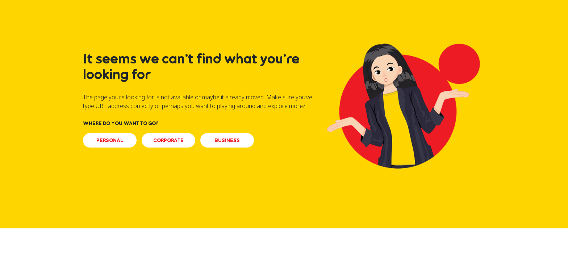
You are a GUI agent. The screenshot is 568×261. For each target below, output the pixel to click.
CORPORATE (168, 140)
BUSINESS (227, 140)
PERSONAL (109, 140)
